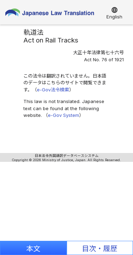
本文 (33, 248)
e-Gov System (63, 115)
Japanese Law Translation (49, 14)
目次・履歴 (99, 248)
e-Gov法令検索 (53, 89)
